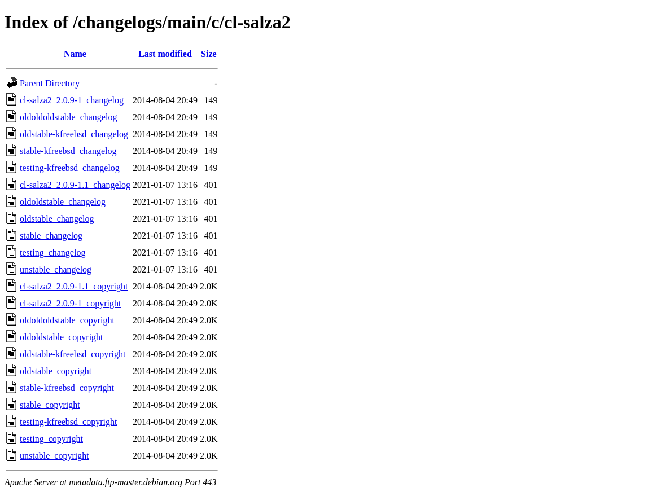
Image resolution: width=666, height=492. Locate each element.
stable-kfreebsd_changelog (68, 151)
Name (75, 54)
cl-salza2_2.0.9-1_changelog (72, 100)
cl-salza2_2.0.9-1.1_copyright (74, 286)
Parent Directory (50, 83)
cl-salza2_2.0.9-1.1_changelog (75, 185)
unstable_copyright (54, 455)
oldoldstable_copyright (61, 337)
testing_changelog (52, 252)
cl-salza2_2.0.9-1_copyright (70, 303)
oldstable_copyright (55, 371)
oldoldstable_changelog (63, 202)
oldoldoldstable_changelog (68, 117)
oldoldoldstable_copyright (67, 320)
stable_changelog (51, 235)
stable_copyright (50, 405)
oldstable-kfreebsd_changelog (74, 134)
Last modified (165, 54)
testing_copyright (51, 438)
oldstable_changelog (57, 218)
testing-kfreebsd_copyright (68, 422)
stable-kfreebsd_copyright (67, 388)
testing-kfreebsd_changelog (70, 168)
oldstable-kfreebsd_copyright (73, 354)
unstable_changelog (55, 269)
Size (209, 54)
